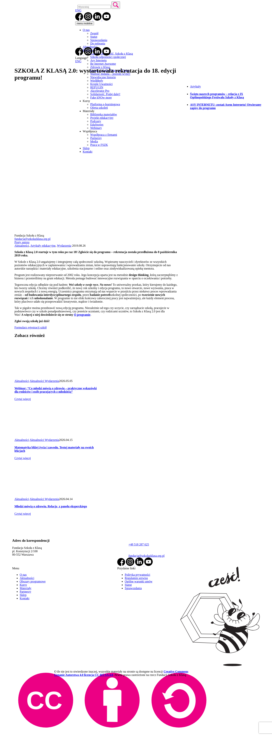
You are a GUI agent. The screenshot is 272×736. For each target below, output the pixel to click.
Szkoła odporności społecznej (108, 57)
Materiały (25, 588)
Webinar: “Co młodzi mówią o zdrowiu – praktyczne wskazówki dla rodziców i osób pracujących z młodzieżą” (55, 390)
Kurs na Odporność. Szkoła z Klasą (111, 53)
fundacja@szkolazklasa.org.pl (32, 238)
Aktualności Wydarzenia (44, 381)
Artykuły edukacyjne (43, 245)
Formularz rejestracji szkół (30, 327)
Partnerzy (25, 591)
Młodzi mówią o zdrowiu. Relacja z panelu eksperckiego (50, 506)
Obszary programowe (33, 581)
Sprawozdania (98, 40)
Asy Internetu (98, 60)
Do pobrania (97, 43)
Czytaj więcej (22, 399)
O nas (86, 30)
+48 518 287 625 (138, 544)
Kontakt (24, 598)
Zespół (94, 33)
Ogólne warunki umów (139, 581)
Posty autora (21, 242)
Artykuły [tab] (195, 86)
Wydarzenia (64, 245)
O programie (82, 314)
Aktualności (90, 46)
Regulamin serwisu (136, 578)
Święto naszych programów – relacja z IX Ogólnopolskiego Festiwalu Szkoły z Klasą (217, 95)
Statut (93, 36)
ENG (78, 10)
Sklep (23, 595)
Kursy (23, 584)
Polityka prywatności (137, 574)
